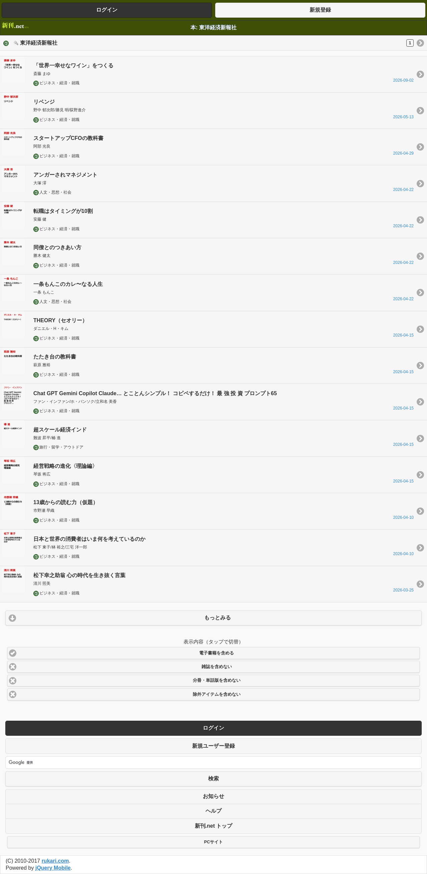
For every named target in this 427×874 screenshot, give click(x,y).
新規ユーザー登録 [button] (213, 746)
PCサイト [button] (213, 842)
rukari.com (55, 861)
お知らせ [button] (213, 796)
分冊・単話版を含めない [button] (217, 680)
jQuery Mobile (53, 868)
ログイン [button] (106, 10)
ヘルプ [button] (213, 811)
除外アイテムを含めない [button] (217, 694)
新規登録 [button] (320, 10)
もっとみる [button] (217, 617)
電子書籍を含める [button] (216, 653)
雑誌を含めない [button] (216, 666)
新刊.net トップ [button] (214, 826)
